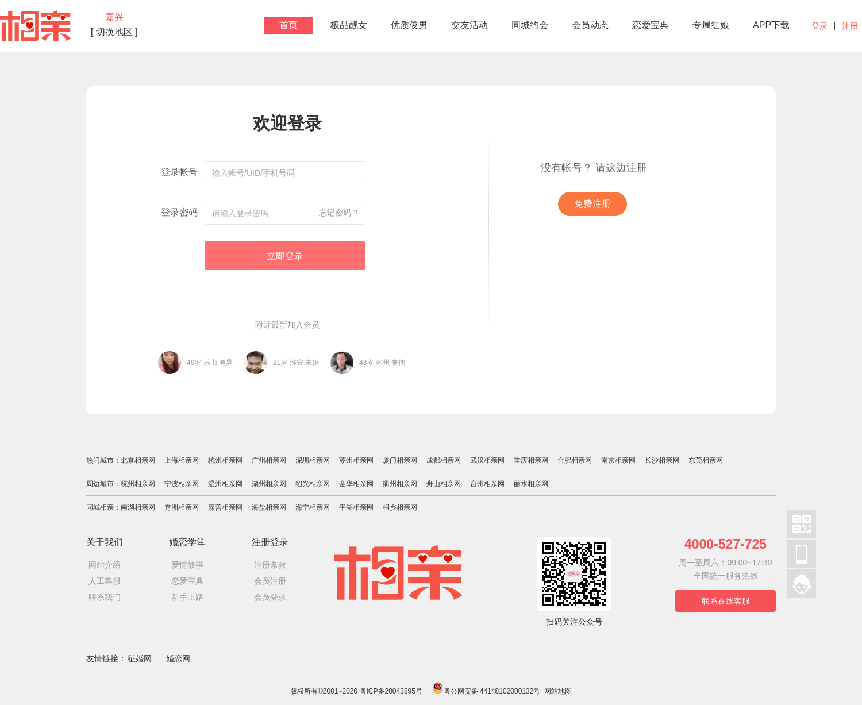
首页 (288, 25)
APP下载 (771, 25)
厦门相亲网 (400, 460)
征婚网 (140, 658)
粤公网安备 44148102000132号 (486, 691)
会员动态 (590, 25)
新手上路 (187, 597)
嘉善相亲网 (225, 507)
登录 (819, 25)
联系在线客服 (726, 601)
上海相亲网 (181, 460)
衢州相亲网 (400, 484)
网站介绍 (104, 564)
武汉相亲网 (487, 460)
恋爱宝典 (650, 25)
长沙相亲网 (662, 460)
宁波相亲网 (181, 484)
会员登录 (270, 597)
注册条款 (270, 564)
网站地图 (558, 691)
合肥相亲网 (574, 460)
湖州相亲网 (269, 484)
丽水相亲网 (531, 484)
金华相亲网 (356, 484)
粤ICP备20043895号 (391, 691)
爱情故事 (187, 564)
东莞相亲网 (705, 460)
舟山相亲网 (443, 484)
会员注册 (270, 580)
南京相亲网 (618, 460)
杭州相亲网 (225, 460)
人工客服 (104, 580)
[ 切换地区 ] (114, 32)
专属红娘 (710, 25)
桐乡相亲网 (400, 507)
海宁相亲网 (312, 507)
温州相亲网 (225, 484)
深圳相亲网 (312, 460)
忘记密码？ (339, 212)
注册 (850, 25)
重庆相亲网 (531, 460)
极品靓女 (348, 25)
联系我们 (104, 597)
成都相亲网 (443, 460)
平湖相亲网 (356, 507)
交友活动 (469, 25)
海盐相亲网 (269, 507)
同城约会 (529, 25)
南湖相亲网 (138, 507)
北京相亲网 (138, 460)
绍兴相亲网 (312, 484)
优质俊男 (409, 25)
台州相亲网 (487, 484)
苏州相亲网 (356, 460)
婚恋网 (178, 658)
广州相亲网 (269, 460)
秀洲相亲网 (181, 507)
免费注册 (592, 204)
